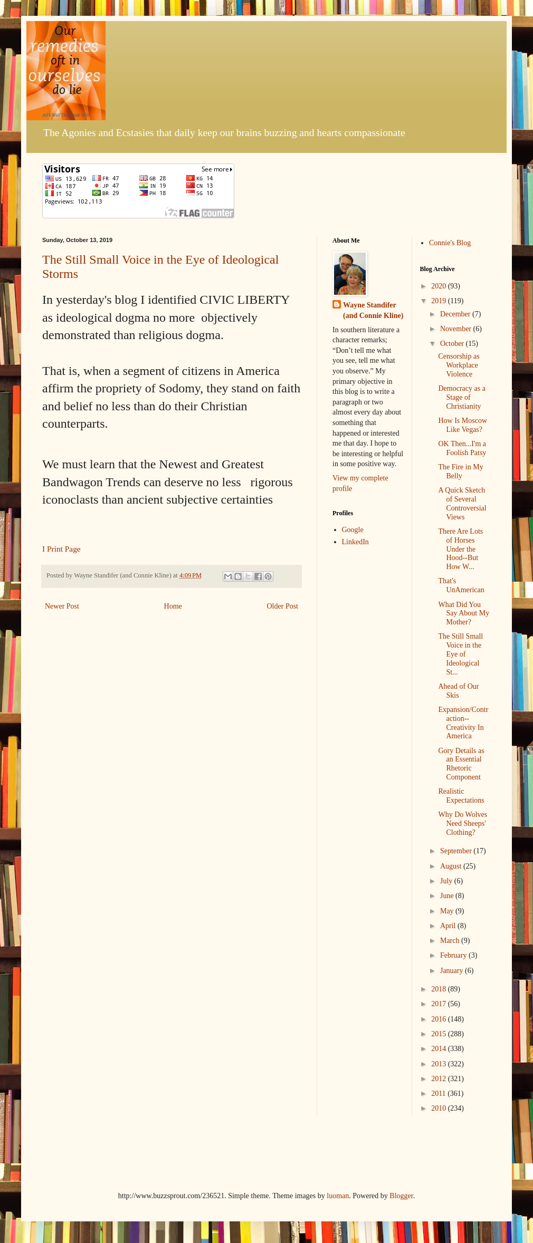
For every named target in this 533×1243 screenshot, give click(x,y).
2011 (439, 1093)
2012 (439, 1079)
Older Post (283, 606)
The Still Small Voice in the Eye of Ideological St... (460, 654)
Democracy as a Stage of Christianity (461, 397)
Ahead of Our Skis (458, 690)
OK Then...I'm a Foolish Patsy (462, 448)
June (447, 896)
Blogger (401, 1196)
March (450, 941)
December (456, 314)
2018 (439, 989)
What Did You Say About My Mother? (463, 614)
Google (353, 530)
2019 (439, 301)
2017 (439, 1004)
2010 (439, 1108)
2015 (439, 1034)
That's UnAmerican (461, 585)
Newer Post (62, 606)
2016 (439, 1019)
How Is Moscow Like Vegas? (462, 425)
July (447, 881)
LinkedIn (355, 542)
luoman (338, 1196)
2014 (439, 1049)
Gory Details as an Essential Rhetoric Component (461, 764)
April (449, 926)
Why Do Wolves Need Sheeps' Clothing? (462, 823)
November (456, 329)
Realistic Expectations (461, 795)
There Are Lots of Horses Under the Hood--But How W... (460, 549)
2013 (439, 1064)
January (452, 971)
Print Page (64, 548)
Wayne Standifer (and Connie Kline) (373, 310)
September (456, 851)
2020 (439, 286)
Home (173, 606)
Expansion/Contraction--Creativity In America (463, 723)
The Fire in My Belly (460, 471)
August (451, 866)
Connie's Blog (450, 243)
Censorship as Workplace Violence (458, 365)
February (454, 955)
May (447, 911)
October (453, 344)
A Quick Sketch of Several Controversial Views (462, 503)
